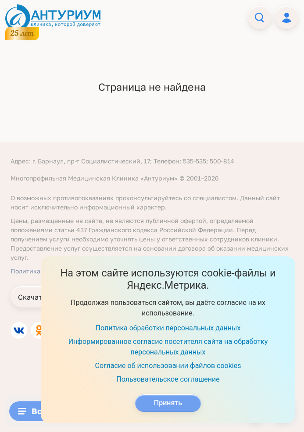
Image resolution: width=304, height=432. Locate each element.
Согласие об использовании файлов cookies (168, 365)
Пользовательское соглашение (168, 379)
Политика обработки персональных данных (168, 328)
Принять (168, 403)
